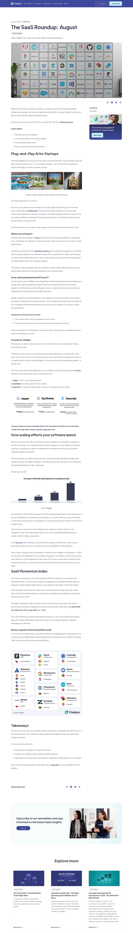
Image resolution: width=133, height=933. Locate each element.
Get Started (116, 8)
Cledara (49, 508)
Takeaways (93, 111)
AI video (77, 370)
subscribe (55, 765)
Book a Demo (102, 8)
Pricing (66, 8)
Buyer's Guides (58, 8)
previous (19, 543)
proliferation (32, 211)
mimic (37, 238)
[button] (113, 2)
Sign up (23, 828)
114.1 (44, 610)
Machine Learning (42, 251)
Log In (120, 2)
